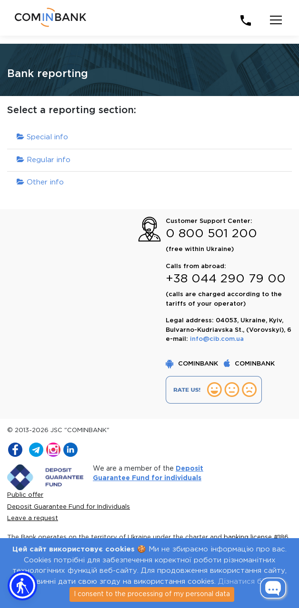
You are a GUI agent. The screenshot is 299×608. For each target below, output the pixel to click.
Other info (40, 182)
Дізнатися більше (250, 582)
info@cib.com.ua (217, 339)
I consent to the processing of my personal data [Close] (152, 594)
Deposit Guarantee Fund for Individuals (68, 507)
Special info (42, 137)
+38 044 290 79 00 (226, 279)
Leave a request (32, 518)
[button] (22, 585)
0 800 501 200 (211, 234)
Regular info (43, 160)
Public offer (25, 495)
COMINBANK (193, 364)
